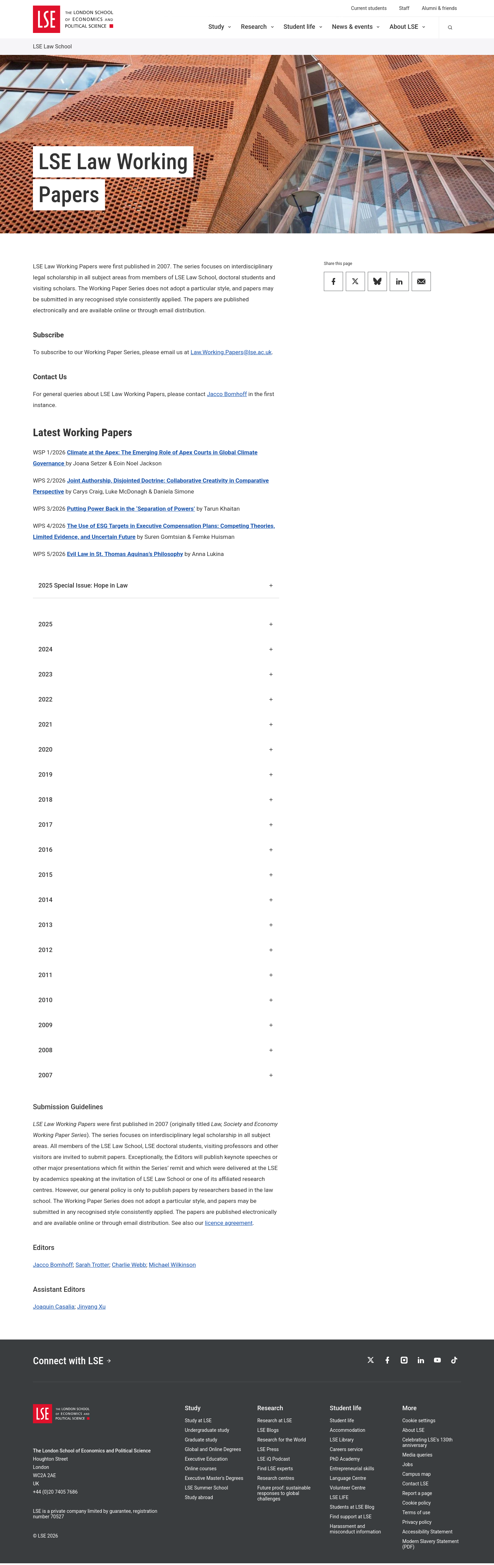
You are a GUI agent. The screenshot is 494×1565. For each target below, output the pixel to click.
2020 (156, 749)
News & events (356, 26)
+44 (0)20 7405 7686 (55, 1493)
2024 (156, 649)
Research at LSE (274, 1422)
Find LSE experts (275, 1470)
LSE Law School (52, 46)
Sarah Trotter (92, 1264)
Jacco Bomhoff (227, 394)
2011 (156, 974)
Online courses (200, 1470)
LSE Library (342, 1441)
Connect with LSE (75, 1361)
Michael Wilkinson (172, 1264)
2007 (156, 1075)
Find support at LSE (351, 1518)
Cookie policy (416, 1504)
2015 (156, 874)
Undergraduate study (207, 1432)
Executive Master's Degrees (214, 1480)
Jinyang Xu (91, 1306)
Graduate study (201, 1441)
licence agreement (228, 1222)
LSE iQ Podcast (273, 1460)
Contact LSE (415, 1485)
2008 (156, 1050)
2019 (156, 774)
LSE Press (268, 1451)
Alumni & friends (439, 8)
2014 (156, 899)
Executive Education (206, 1460)
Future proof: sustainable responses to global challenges (283, 1495)
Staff (404, 8)
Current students (369, 8)
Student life (304, 26)
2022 (156, 699)
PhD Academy (345, 1460)
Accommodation (347, 1432)
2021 (156, 724)
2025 (156, 624)
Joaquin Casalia (53, 1306)
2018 (156, 799)
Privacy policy (417, 1524)
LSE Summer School (206, 1489)
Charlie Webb (129, 1264)
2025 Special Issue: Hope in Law (156, 585)
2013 (156, 924)
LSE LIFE (339, 1499)
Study (220, 26)
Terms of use (416, 1514)
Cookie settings (419, 1422)
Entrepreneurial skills (352, 1470)
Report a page (417, 1495)
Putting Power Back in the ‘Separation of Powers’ (131, 508)
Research (258, 26)
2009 (156, 1025)
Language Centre (348, 1480)
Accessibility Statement (427, 1533)
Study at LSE (198, 1422)
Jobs (407, 1466)
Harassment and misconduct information (355, 1530)
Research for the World (281, 1441)
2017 (156, 824)
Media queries (417, 1456)
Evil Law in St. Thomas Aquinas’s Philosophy (125, 553)
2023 (156, 674)
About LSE (407, 26)
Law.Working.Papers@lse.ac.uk (231, 352)
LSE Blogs (268, 1432)
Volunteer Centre (347, 1489)
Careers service (346, 1451)
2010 (156, 1000)
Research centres (275, 1480)
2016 (156, 849)
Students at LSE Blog (352, 1508)
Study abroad (199, 1499)
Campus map (416, 1476)
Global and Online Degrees (213, 1451)
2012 (156, 949)
